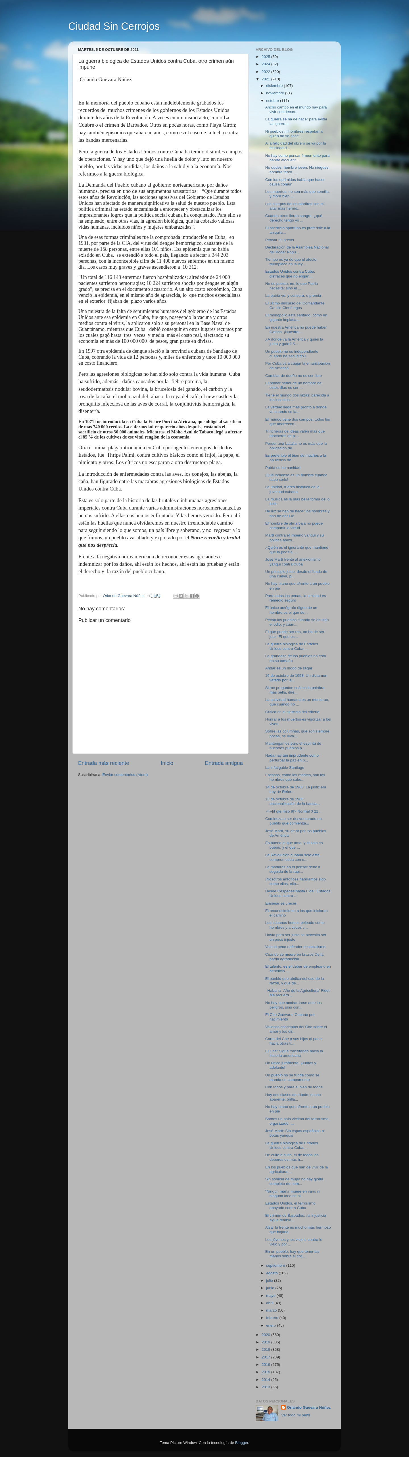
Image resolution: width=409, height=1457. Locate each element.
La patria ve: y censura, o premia (293, 295)
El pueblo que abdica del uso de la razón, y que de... (294, 980)
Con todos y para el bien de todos (294, 1087)
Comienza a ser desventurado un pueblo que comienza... (293, 821)
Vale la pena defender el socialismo (295, 947)
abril (270, 1303)
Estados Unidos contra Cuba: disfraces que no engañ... (290, 273)
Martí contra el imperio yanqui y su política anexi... (294, 537)
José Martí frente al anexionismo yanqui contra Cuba (293, 561)
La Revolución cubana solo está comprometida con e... (292, 857)
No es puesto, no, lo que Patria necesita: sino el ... (291, 285)
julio (270, 1280)
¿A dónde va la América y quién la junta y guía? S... (294, 341)
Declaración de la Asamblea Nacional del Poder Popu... (297, 249)
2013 (266, 1387)
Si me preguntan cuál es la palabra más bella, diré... (295, 690)
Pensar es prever (280, 240)
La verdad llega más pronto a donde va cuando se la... (296, 409)
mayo (271, 1295)
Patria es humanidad (283, 468)
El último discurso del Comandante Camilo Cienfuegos (295, 305)
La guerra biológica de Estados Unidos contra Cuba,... (291, 646)
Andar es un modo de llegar (288, 668)
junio (270, 1288)
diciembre (275, 86)
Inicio (167, 763)
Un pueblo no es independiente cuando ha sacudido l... (291, 353)
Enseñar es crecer (281, 903)
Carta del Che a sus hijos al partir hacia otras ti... (293, 1041)
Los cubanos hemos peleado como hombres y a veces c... (295, 924)
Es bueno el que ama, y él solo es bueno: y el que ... (294, 845)
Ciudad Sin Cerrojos (114, 26)
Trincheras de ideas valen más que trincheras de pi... (295, 433)
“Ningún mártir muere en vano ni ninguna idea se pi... (292, 1193)
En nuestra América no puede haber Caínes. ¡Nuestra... (296, 329)
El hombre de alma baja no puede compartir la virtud (294, 525)
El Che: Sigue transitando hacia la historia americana (294, 1053)
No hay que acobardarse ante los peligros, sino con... (293, 1005)
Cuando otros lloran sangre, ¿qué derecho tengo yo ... (293, 218)
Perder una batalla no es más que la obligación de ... (296, 445)
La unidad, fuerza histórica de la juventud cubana (292, 489)
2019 (266, 1342)
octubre (273, 101)
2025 (266, 57)
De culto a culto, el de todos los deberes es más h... (292, 1157)
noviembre (275, 93)
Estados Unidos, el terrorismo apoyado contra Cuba (290, 1205)
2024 (266, 64)
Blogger (241, 1443)
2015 (266, 1372)
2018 (266, 1349)
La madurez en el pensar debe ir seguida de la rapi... (292, 869)
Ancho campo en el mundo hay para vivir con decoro (296, 109)
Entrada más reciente (103, 763)
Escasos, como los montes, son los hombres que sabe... (295, 777)
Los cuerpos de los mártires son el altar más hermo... (294, 206)
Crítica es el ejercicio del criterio (292, 712)
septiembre (276, 1265)
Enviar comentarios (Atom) (125, 775)
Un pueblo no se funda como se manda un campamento (292, 1077)
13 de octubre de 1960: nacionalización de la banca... (292, 801)
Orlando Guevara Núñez (309, 1407)
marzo (272, 1310)
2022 (266, 72)
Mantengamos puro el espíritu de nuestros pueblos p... (293, 745)
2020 (266, 1335)
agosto (272, 1273)
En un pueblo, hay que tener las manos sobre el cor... (292, 1253)
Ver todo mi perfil (295, 1415)
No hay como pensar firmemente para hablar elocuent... (297, 157)
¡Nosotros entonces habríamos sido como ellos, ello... (295, 881)
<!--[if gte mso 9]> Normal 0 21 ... (294, 811)
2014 (266, 1379)
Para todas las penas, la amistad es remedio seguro (295, 598)
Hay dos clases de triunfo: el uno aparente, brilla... (293, 1097)
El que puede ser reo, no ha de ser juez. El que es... (294, 634)
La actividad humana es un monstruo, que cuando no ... (297, 702)
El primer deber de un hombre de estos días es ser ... (293, 385)
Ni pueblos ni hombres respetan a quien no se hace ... (294, 133)
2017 (266, 1357)
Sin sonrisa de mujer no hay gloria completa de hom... (294, 1181)
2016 (266, 1364)
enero (271, 1325)
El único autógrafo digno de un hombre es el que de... (291, 610)
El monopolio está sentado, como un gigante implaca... (296, 317)
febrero (272, 1318)
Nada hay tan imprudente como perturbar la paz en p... (292, 757)
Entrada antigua (224, 763)
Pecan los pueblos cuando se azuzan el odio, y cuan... (297, 622)
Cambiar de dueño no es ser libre (293, 375)
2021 (266, 79)
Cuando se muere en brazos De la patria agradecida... (294, 956)
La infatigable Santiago (284, 767)
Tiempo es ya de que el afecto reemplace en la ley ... (290, 261)
